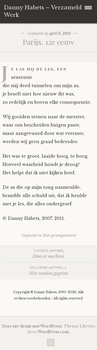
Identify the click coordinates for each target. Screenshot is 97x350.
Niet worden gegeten (48, 270)
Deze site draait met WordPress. (32, 326)
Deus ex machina (48, 253)
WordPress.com (53, 332)
